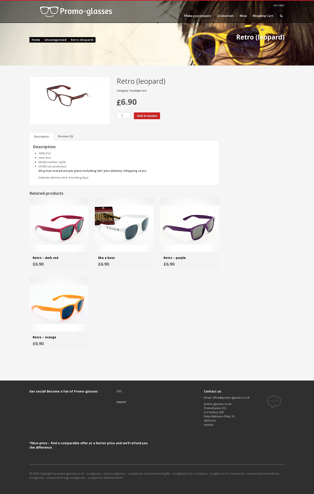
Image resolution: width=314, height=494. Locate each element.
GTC (119, 391)
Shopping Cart (263, 15)
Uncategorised (55, 40)
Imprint (121, 402)
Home (36, 40)
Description (41, 136)
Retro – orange (44, 337)
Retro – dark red (45, 258)
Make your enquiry (197, 15)
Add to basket (147, 116)
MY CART (279, 5)
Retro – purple (175, 258)
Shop (243, 15)
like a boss (106, 258)
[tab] (41, 136)
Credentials (225, 15)
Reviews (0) (65, 136)
